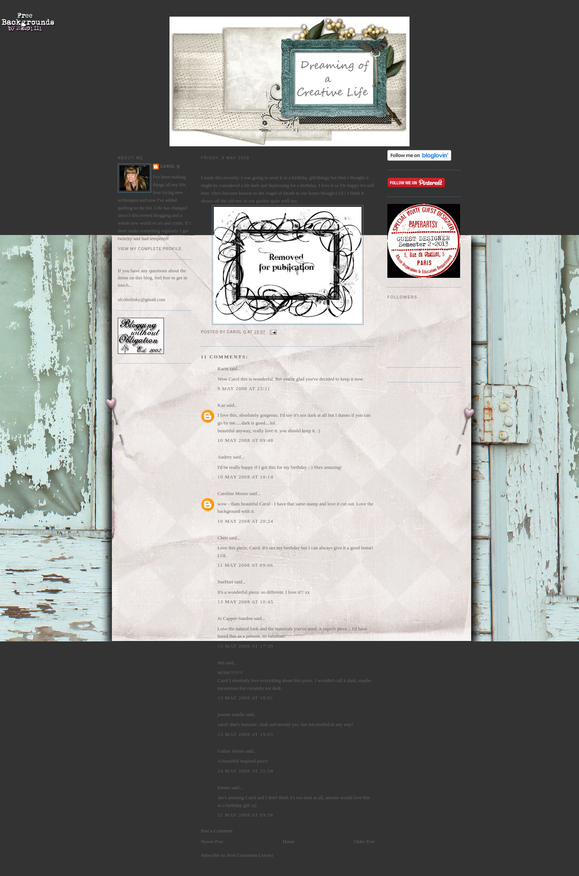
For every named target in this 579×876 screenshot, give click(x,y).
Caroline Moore (232, 493)
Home (289, 841)
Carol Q (170, 166)
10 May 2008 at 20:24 (245, 521)
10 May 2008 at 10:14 (245, 477)
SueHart (225, 581)
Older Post (364, 841)
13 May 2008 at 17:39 (245, 646)
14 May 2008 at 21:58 (245, 771)
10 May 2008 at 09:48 (245, 440)
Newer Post (212, 841)
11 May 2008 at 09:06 (245, 565)
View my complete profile (150, 249)
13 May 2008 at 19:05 (245, 734)
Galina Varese (230, 751)
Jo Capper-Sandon (235, 618)
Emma (223, 787)
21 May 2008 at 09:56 (245, 815)
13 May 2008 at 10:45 (245, 601)
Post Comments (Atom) (250, 855)
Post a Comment (217, 831)
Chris (222, 538)
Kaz (221, 405)
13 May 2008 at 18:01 (245, 698)
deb (221, 662)
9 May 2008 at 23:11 (243, 388)
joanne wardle (230, 714)
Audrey (224, 457)
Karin (223, 368)
